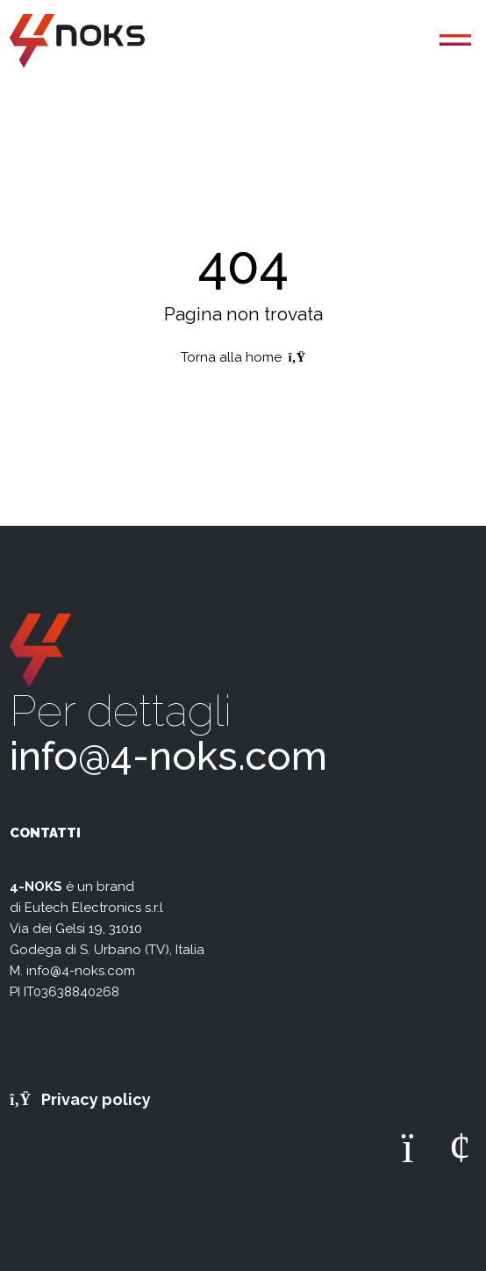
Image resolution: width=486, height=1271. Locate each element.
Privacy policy (80, 1099)
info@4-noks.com (168, 756)
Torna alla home (243, 357)
